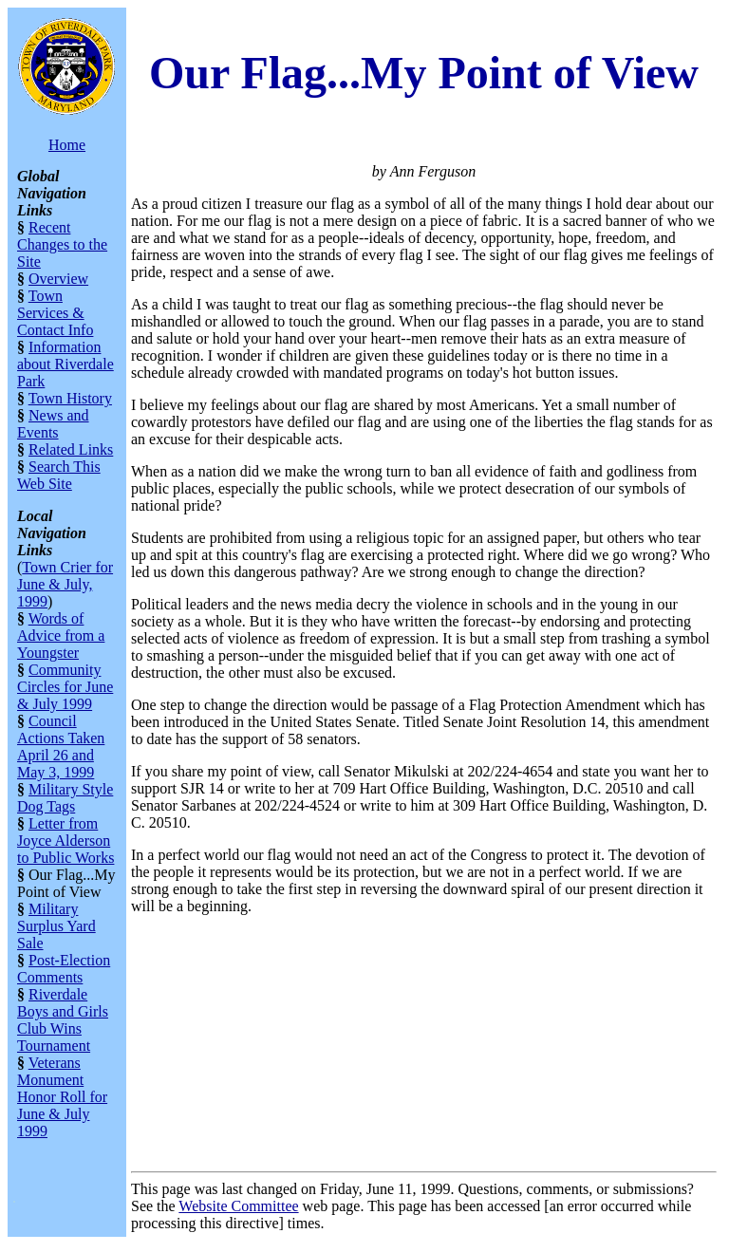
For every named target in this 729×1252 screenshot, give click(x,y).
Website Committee (238, 1206)
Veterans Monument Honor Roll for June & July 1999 (62, 1097)
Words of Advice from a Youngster (60, 635)
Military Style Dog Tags (65, 797)
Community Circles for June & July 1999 (65, 687)
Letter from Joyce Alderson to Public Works (65, 840)
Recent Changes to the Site (62, 244)
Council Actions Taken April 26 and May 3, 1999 (60, 746)
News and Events (53, 423)
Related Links (70, 449)
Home (66, 145)
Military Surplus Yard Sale (56, 926)
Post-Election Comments (63, 968)
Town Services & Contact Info (55, 313)
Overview (58, 279)
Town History (70, 398)
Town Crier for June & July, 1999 (65, 584)
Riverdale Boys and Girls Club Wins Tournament (62, 1020)
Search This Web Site (59, 475)
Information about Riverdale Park (65, 364)
